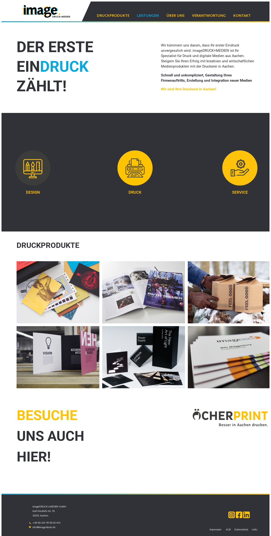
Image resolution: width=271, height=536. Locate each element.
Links (254, 529)
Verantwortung (209, 16)
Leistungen (148, 16)
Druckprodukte (113, 16)
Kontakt (242, 16)
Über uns (175, 16)
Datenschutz (241, 529)
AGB (228, 529)
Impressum (215, 529)
